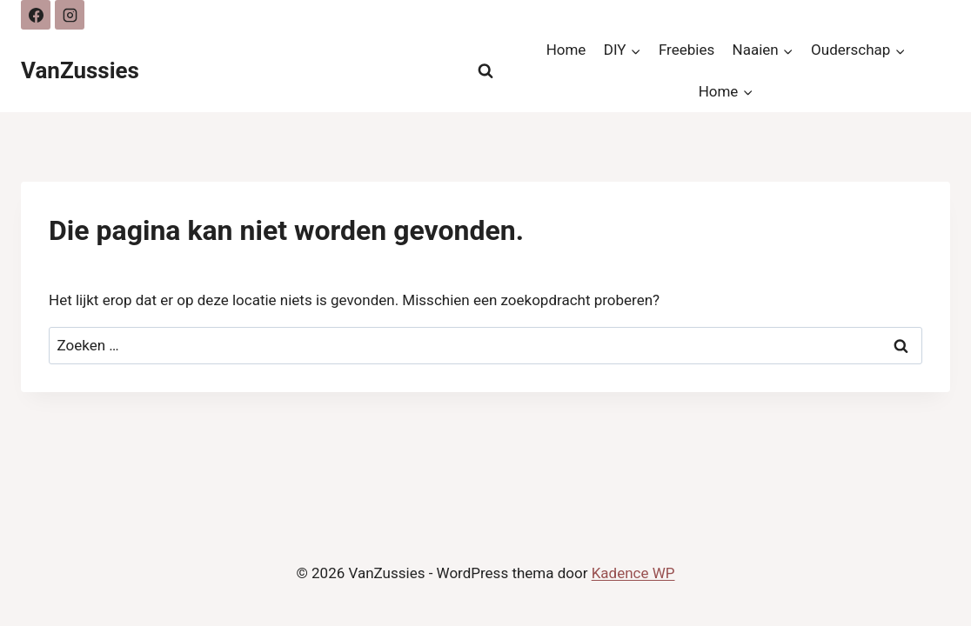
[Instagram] (69, 15)
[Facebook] (35, 15)
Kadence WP (633, 573)
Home (566, 49)
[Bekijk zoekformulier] (485, 71)
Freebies (686, 49)
